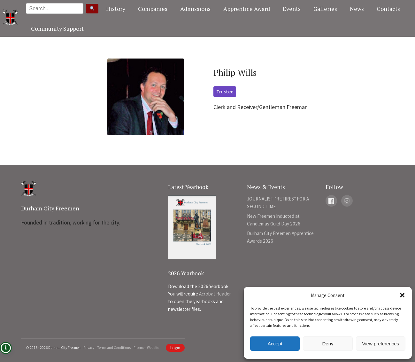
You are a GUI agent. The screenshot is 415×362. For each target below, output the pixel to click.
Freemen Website (146, 347)
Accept (275, 343)
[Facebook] (331, 201)
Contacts (388, 8)
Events (292, 8)
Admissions (195, 8)
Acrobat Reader (215, 294)
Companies (152, 8)
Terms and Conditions (114, 347)
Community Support (57, 28)
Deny (327, 343)
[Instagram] (347, 201)
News (357, 8)
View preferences (380, 343)
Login (175, 347)
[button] (402, 295)
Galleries (325, 8)
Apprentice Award (246, 8)
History (115, 8)
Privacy (88, 347)
